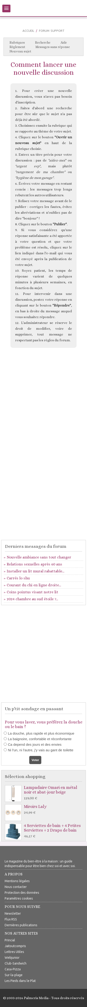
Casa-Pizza (13, 969)
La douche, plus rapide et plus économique (41, 733)
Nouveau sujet (20, 51)
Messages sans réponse (52, 47)
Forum (44, 30)
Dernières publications (21, 925)
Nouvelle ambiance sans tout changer (39, 557)
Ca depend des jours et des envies (34, 744)
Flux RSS (11, 919)
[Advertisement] (43, 398)
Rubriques (17, 42)
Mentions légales (17, 881)
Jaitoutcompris (15, 946)
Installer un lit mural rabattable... (35, 571)
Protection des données (22, 892)
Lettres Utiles (14, 952)
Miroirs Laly (44, 809)
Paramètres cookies (19, 898)
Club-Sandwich (15, 963)
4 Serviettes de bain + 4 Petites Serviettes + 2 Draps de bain (44, 831)
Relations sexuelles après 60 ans (34, 564)
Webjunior (12, 957)
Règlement (17, 47)
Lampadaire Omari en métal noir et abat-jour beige (44, 793)
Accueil (28, 30)
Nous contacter (16, 887)
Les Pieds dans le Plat (20, 981)
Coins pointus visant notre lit (32, 592)
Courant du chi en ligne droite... (34, 585)
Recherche (42, 42)
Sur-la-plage (14, 975)
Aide (64, 42)
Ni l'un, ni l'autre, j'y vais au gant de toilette (40, 750)
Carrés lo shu (18, 578)
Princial (10, 940)
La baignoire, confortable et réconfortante (39, 739)
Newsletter (13, 913)
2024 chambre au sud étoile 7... (32, 599)
